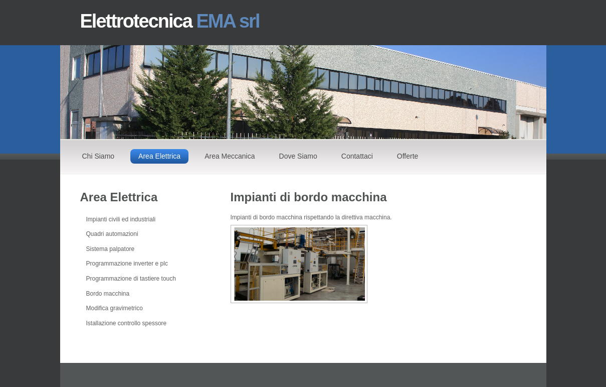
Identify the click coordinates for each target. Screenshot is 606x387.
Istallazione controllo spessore (126, 323)
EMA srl (227, 21)
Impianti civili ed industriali (121, 219)
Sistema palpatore (110, 248)
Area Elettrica (159, 156)
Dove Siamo (298, 156)
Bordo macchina (108, 293)
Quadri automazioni (112, 233)
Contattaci (357, 156)
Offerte (408, 156)
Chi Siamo (98, 156)
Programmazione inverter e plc (127, 263)
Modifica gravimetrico (114, 308)
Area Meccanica (230, 156)
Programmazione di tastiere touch (131, 278)
